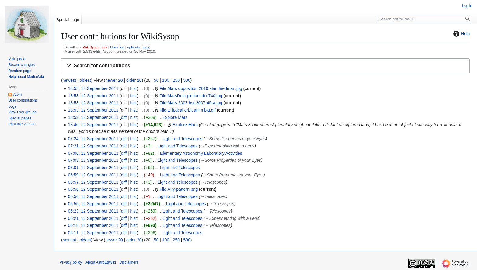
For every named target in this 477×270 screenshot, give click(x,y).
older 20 (134, 80)
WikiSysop (91, 47)
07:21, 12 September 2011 (93, 146)
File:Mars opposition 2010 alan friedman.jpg (200, 88)
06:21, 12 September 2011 (93, 218)
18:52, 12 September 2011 (93, 117)
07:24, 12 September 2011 (93, 138)
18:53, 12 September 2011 (93, 88)
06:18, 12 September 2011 (93, 225)
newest (69, 80)
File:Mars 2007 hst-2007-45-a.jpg (190, 102)
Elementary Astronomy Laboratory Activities (201, 153)
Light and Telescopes (182, 138)
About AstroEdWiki (100, 262)
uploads (133, 47)
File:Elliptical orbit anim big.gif (187, 110)
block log (117, 47)
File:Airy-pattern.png (178, 189)
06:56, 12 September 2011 (93, 189)
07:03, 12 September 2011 (93, 160)
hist (133, 88)
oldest (85, 80)
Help (461, 34)
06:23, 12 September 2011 (93, 211)
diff (124, 117)
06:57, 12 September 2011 (93, 182)
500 (186, 80)
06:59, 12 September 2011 (93, 174)
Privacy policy (71, 262)
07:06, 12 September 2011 (93, 153)
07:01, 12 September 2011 (93, 167)
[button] (265, 66)
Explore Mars (174, 117)
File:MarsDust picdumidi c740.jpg (190, 95)
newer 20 (114, 80)
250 (176, 80)
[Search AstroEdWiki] (424, 19)
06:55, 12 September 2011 (93, 203)
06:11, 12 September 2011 (93, 232)
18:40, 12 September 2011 (93, 124)
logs (146, 47)
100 (165, 80)
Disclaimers (129, 262)
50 (156, 80)
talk (104, 47)
